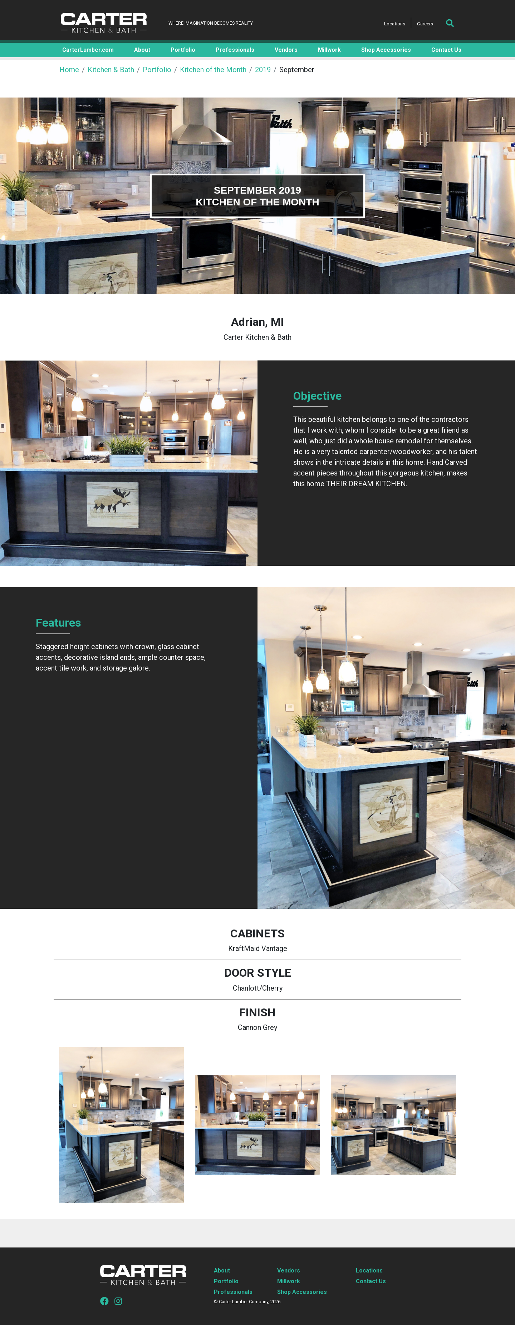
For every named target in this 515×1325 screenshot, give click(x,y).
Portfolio (157, 69)
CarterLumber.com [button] (88, 49)
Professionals (233, 1292)
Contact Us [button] (446, 49)
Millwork (288, 1281)
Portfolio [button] (183, 49)
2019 (263, 69)
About (222, 1270)
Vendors (288, 1270)
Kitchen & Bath (111, 69)
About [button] (142, 49)
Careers (425, 23)
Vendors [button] (286, 49)
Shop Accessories (302, 1292)
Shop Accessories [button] (386, 49)
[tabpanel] (257, 196)
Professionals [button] (235, 49)
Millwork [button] (329, 49)
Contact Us (371, 1281)
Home (69, 69)
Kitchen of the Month (213, 69)
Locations (394, 23)
